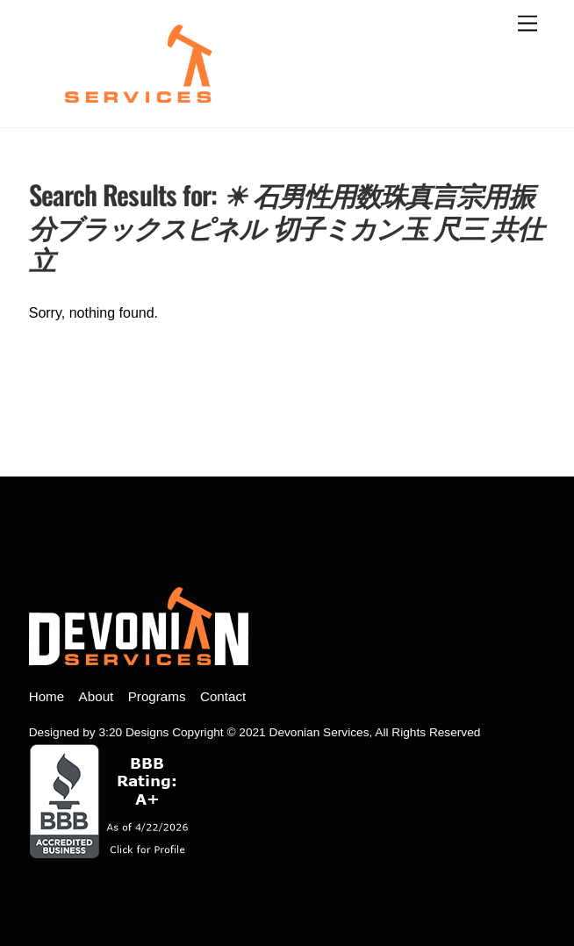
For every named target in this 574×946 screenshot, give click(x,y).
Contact (223, 696)
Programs (157, 696)
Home (47, 696)
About (96, 696)
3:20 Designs (134, 732)
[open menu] (527, 24)
